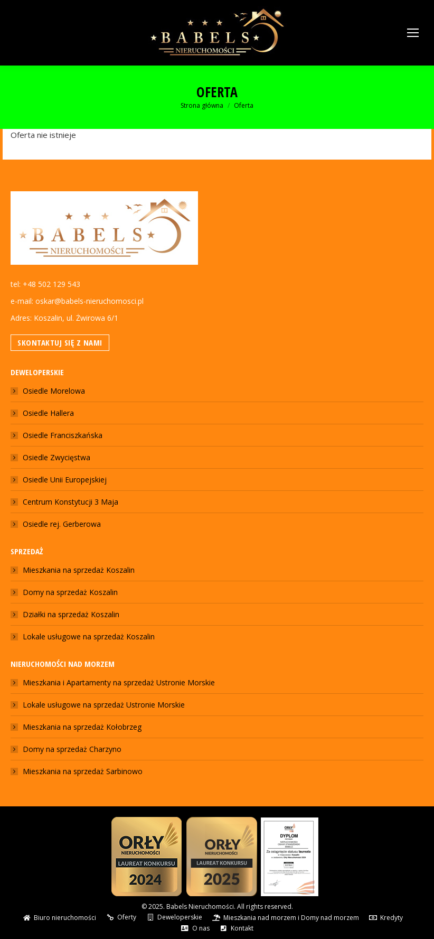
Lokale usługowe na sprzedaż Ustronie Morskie (104, 705)
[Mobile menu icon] (412, 32)
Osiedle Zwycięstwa (56, 457)
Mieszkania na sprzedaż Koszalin (79, 570)
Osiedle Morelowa (54, 391)
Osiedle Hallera (48, 413)
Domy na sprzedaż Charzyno (72, 749)
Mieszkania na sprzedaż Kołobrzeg (82, 727)
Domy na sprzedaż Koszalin (70, 592)
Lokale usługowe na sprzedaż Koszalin (89, 636)
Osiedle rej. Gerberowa (62, 524)
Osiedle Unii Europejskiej (65, 480)
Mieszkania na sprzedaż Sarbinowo (83, 771)
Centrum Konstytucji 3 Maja (70, 502)
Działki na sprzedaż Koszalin (71, 614)
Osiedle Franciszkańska (62, 435)
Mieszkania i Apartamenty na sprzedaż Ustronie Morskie (119, 682)
